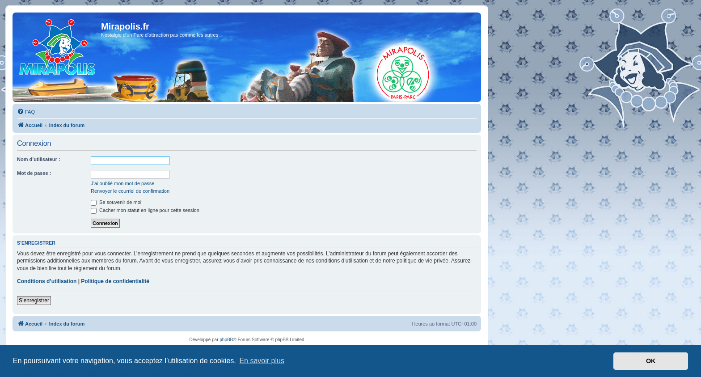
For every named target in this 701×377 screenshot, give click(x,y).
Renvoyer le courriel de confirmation (130, 191)
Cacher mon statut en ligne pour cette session (145, 210)
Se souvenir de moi (116, 202)
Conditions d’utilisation (46, 281)
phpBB (226, 339)
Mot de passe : (34, 173)
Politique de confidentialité (115, 281)
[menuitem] (26, 111)
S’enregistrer (34, 300)
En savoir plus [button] (261, 360)
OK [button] (651, 360)
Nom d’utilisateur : (38, 159)
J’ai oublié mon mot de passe (122, 183)
